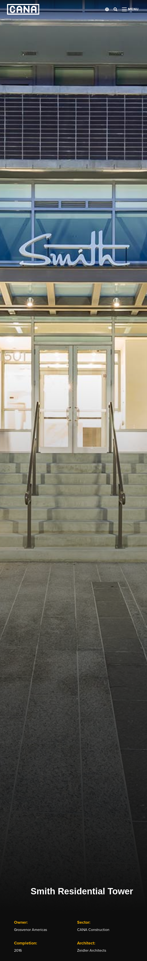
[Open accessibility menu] (107, 9)
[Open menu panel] (130, 9)
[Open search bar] (115, 9)
